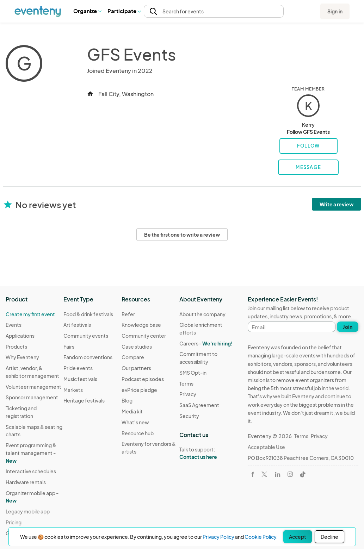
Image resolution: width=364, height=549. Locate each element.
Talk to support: (208, 453)
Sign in (335, 11)
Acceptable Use (266, 447)
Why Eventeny (22, 357)
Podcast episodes (143, 379)
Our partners (136, 368)
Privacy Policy (218, 537)
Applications (20, 335)
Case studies (137, 346)
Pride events (78, 368)
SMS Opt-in (192, 372)
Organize (87, 10)
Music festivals (80, 379)
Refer (128, 314)
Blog (127, 400)
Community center (144, 335)
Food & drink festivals (88, 314)
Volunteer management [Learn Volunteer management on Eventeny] (33, 386)
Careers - (206, 343)
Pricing (13, 522)
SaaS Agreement (199, 405)
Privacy (187, 394)
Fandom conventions (87, 357)
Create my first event (30, 314)
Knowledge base (141, 325)
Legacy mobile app (28, 511)
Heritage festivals (84, 400)
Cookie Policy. (261, 537)
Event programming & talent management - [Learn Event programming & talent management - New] (31, 452)
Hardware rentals (26, 482)
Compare (133, 357)
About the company (202, 314)
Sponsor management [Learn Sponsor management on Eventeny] (32, 397)
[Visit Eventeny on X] (264, 474)
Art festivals (77, 325)
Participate (124, 10)
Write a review (336, 204)
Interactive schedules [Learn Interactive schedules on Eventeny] (31, 471)
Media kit (132, 411)
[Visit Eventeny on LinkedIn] (278, 474)
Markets (73, 390)
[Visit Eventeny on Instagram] (290, 474)
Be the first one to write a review (182, 234)
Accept (297, 537)
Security (189, 416)
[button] (87, 11)
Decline (329, 537)
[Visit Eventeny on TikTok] (303, 474)
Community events (85, 335)
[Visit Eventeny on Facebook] (253, 474)
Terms (186, 383)
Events (13, 325)
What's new (135, 422)
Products (16, 346)
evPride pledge (139, 390)
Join (347, 327)
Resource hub (138, 433)
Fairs (68, 346)
